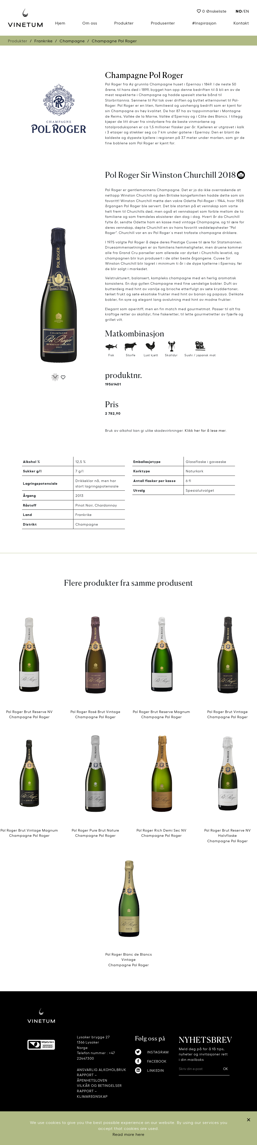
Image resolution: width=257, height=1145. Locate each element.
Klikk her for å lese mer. (206, 430)
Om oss (89, 22)
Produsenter (163, 22)
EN (246, 11)
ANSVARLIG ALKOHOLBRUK (101, 1069)
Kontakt (241, 22)
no (239, 11)
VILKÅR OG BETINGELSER (99, 1085)
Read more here (128, 1134)
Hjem (60, 22)
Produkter (124, 22)
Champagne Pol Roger (144, 75)
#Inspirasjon (204, 22)
